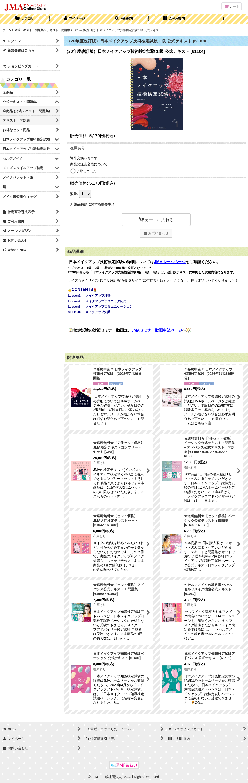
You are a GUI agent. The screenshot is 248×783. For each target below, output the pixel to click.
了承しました (86, 171)
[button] (124, 19)
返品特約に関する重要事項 (92, 204)
